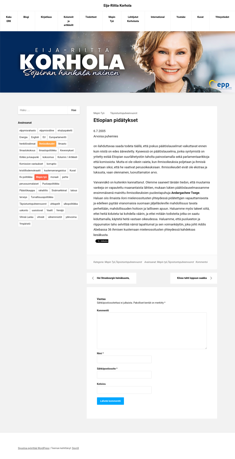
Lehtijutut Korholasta (133, 19)
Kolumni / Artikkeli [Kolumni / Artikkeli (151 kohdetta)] (67, 157)
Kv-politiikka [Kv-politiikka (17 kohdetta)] (26, 177)
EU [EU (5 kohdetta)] (44, 137)
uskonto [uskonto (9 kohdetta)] (24, 210)
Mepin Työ (111, 19)
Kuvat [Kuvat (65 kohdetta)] (73, 170)
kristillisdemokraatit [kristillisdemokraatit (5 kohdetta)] (30, 170)
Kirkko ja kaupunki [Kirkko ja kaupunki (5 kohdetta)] (29, 157)
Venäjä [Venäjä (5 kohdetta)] (60, 210)
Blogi (26, 17)
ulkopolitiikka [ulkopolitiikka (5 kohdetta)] (71, 203)
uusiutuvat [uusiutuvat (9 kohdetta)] (37, 210)
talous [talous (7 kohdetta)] (74, 190)
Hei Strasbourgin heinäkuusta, (113, 278)
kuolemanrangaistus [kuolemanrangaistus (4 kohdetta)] (55, 170)
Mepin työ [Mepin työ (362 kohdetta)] (41, 177)
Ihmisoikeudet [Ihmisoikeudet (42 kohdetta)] (47, 143)
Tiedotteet (91, 17)
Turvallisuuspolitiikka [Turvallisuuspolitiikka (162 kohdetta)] (42, 197)
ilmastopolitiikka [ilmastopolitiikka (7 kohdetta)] (47, 150)
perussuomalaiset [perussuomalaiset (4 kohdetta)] (29, 183)
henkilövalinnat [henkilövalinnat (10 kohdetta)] (28, 143)
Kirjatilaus (46, 17)
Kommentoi (202, 262)
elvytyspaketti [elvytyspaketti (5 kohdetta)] (65, 130)
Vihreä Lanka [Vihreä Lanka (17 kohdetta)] (26, 217)
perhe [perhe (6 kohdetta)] (65, 177)
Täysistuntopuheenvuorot (123, 113)
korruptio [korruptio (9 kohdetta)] (51, 163)
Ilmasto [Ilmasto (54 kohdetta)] (62, 143)
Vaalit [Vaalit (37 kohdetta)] (50, 210)
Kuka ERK (9, 19)
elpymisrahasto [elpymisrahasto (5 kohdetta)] (28, 130)
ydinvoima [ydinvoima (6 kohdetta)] (71, 217)
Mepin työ (162, 262)
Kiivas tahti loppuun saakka (192, 278)
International (158, 17)
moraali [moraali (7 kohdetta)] (54, 177)
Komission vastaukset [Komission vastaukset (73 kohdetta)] (31, 163)
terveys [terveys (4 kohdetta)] (23, 197)
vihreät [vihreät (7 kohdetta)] (40, 217)
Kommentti (103, 310)
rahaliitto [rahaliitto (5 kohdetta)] (43, 190)
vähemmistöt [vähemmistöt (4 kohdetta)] (55, 217)
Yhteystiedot (222, 17)
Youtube (180, 17)
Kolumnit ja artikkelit (68, 21)
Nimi (100, 353)
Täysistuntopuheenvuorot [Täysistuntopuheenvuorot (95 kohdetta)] (33, 203)
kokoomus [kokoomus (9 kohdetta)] (48, 157)
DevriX (75, 448)
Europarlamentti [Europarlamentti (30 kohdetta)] (57, 137)
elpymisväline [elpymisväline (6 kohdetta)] (46, 130)
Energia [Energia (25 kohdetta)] (24, 137)
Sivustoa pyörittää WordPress (33, 448)
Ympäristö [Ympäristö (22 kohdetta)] (25, 223)
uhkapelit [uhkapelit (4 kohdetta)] (55, 203)
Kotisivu (101, 384)
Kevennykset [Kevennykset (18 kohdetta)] (67, 150)
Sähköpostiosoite (107, 368)
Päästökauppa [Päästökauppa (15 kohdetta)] (27, 190)
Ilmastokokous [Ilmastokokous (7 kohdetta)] (27, 150)
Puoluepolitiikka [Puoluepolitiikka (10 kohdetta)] (50, 183)
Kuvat (200, 17)
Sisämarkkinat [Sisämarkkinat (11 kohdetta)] (59, 190)
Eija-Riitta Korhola (117, 5)
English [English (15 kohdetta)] (35, 137)
